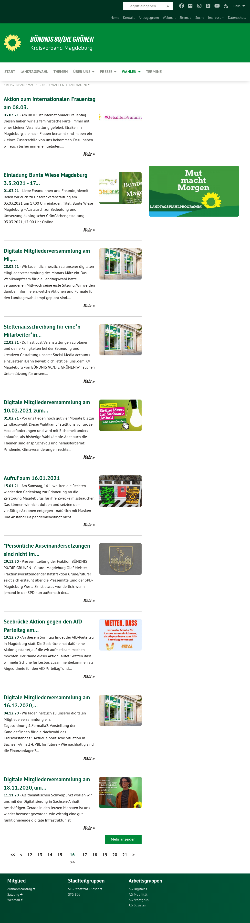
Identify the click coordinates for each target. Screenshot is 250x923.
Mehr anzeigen (123, 839)
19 (104, 854)
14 (49, 854)
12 (29, 854)
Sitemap (185, 17)
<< (12, 854)
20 (114, 854)
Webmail (169, 17)
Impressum (216, 17)
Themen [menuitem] (60, 71)
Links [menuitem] (236, 6)
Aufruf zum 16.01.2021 (33, 478)
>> (72, 862)
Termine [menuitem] (154, 71)
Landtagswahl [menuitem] (34, 71)
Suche (199, 17)
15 (59, 854)
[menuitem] (115, 17)
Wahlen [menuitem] (129, 71)
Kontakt (129, 17)
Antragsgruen (149, 17)
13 (39, 854)
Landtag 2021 (80, 85)
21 (124, 854)
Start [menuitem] (9, 71)
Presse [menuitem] (106, 71)
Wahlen (58, 85)
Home (115, 17)
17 (84, 854)
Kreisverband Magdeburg (26, 85)
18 (94, 854)
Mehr (87, 154)
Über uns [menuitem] (81, 71)
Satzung (13, 894)
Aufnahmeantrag (19, 889)
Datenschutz (237, 17)
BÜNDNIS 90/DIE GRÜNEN (64, 39)
